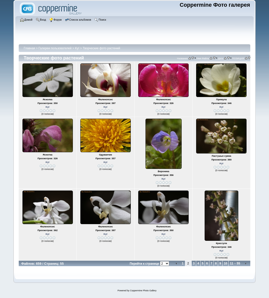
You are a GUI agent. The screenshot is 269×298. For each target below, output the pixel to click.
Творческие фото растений (101, 48)
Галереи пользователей (54, 48)
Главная (29, 48)
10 (225, 263)
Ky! (77, 48)
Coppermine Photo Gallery (143, 290)
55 (238, 263)
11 (231, 263)
